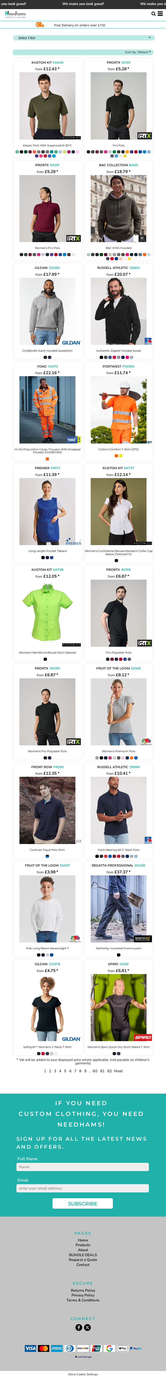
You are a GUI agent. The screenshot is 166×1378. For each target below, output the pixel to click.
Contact (83, 1264)
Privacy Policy (83, 1295)
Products (83, 1245)
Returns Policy (83, 1290)
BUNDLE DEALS (83, 1255)
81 (102, 1071)
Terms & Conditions (83, 1300)
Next (118, 1071)
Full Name (27, 1159)
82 (109, 1071)
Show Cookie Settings (83, 1374)
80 (95, 1071)
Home (83, 1240)
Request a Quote (83, 1259)
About (83, 1250)
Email (22, 1180)
